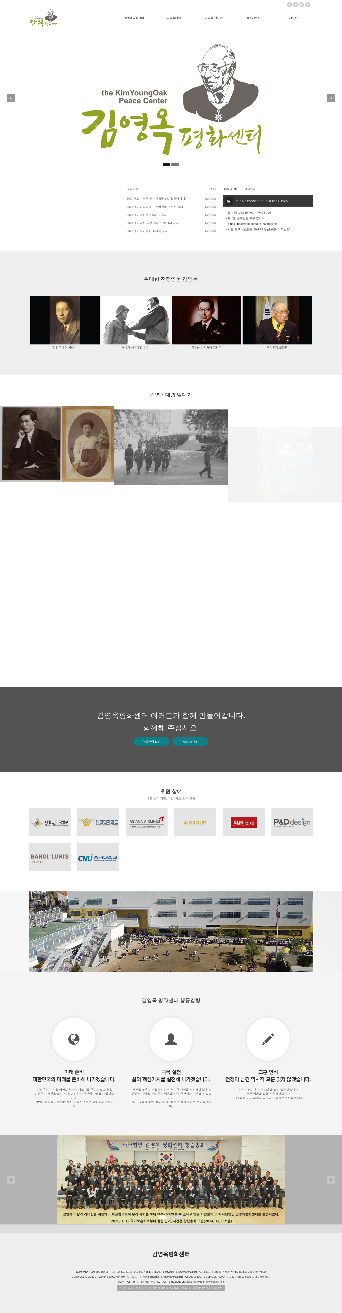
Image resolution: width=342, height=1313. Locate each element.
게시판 (293, 17)
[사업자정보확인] (261, 1276)
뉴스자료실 (254, 17)
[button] (12, 99)
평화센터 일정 (151, 741)
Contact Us (190, 741)
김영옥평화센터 (134, 17)
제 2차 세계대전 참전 (135, 347)
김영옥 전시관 (213, 17)
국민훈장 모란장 (277, 347)
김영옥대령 (174, 17)
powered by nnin (195, 1281)
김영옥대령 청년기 (65, 347)
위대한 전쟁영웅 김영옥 (206, 347)
